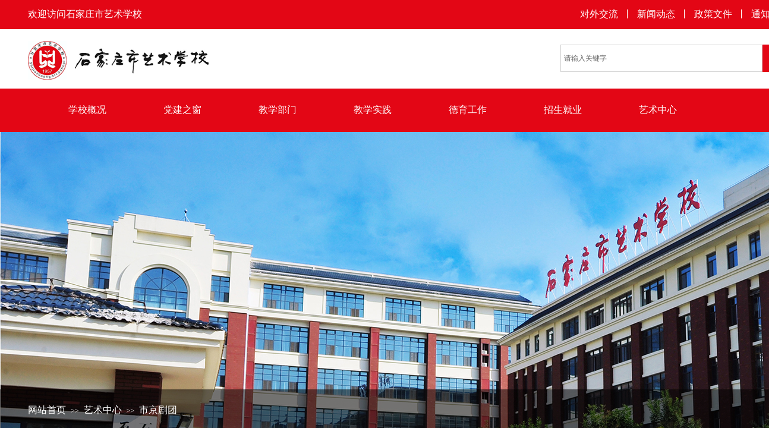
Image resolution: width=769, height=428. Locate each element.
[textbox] (661, 58)
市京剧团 (158, 410)
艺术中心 (658, 110)
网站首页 (47, 410)
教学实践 (373, 110)
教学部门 (278, 110)
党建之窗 (182, 110)
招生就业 (563, 110)
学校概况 (87, 110)
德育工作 (468, 110)
